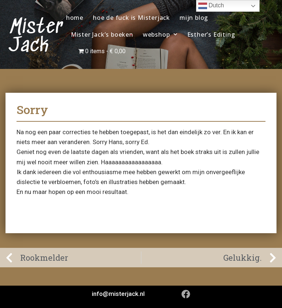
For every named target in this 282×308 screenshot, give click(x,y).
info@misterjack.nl (118, 293)
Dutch (211, 5)
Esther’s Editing (211, 34)
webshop (160, 34)
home (74, 18)
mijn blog (194, 18)
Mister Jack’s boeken (102, 34)
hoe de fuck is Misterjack (131, 18)
